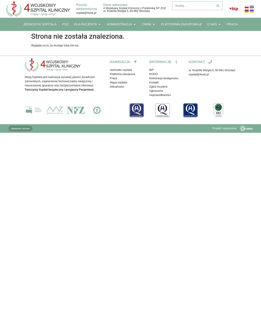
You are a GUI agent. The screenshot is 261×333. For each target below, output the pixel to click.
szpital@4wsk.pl (86, 12)
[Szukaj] (218, 6)
